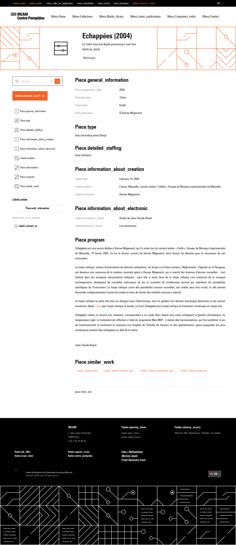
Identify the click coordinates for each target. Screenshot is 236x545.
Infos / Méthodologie (134, 452)
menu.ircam (19, 3)
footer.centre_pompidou (82, 456)
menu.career (35, 3)
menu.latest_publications (145, 16)
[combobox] (37, 81)
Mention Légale (131, 456)
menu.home (58, 16)
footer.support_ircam (81, 452)
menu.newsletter (85, 3)
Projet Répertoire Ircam (135, 460)
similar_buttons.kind (87, 370)
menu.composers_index (181, 16)
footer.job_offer (24, 452)
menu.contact (210, 16)
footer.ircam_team (26, 456)
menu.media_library (111, 16)
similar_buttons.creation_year (119, 370)
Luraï (97, 306)
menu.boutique (121, 3)
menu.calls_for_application (59, 3)
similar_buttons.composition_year (157, 370)
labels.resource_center (144, 3)
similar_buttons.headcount (194, 370)
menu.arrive (104, 3)
